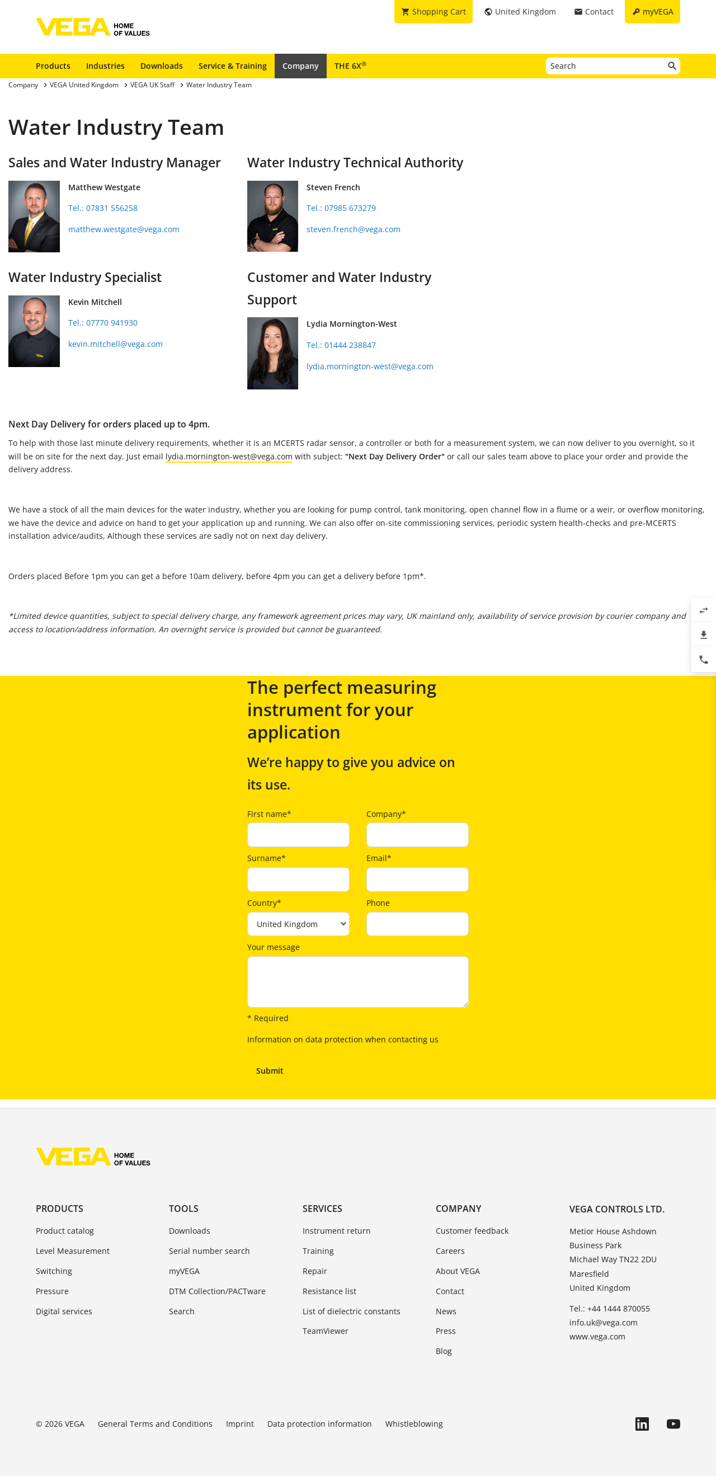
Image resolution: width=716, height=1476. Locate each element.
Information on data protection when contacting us (343, 1039)
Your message (273, 947)
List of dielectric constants (352, 1311)
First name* (269, 813)
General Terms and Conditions (155, 1423)
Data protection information (319, 1423)
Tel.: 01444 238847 (341, 345)
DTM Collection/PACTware (217, 1291)
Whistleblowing (414, 1423)
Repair (315, 1271)
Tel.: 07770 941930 (103, 322)
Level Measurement (73, 1250)
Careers (450, 1250)
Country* (264, 902)
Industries (105, 65)
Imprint (240, 1423)
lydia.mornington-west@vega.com (370, 366)
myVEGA (184, 1271)
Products (53, 65)
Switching (54, 1271)
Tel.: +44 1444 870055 (609, 1308)
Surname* (266, 858)
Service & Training (233, 65)
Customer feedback (472, 1230)
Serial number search (209, 1250)
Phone (378, 902)
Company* (386, 813)
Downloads (161, 65)
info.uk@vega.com (603, 1322)
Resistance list (329, 1291)
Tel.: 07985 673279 (341, 208)
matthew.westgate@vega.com (124, 229)
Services (322, 1208)
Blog (444, 1351)
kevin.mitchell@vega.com (115, 344)
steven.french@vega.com (354, 229)
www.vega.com (597, 1336)
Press (446, 1330)
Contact (450, 1291)
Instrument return (337, 1230)
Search (182, 1311)
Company (300, 65)
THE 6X (350, 65)
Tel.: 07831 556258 (103, 208)
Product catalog (65, 1230)
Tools (184, 1208)
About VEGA (458, 1271)
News (446, 1311)
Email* (379, 858)
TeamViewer (325, 1330)
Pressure (52, 1291)
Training (318, 1250)
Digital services (64, 1311)
